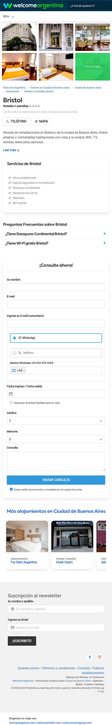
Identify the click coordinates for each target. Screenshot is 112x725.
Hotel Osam (64, 562)
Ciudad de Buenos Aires (78, 680)
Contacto (83, 668)
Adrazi (105, 562)
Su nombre (13, 279)
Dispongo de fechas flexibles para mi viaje (34, 402)
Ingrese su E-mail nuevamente (25, 316)
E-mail (10, 296)
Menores (12, 431)
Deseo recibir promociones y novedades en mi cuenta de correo (46, 489)
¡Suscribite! (21, 641)
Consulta (12, 448)
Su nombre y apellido (20, 601)
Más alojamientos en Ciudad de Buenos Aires (56, 511)
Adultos (11, 413)
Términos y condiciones (58, 668)
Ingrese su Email (18, 620)
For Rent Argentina (24, 562)
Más (6, 16)
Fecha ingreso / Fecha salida (24, 386)
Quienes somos (28, 668)
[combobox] (18, 370)
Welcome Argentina (23, 680)
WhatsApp (28, 338)
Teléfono (27, 353)
